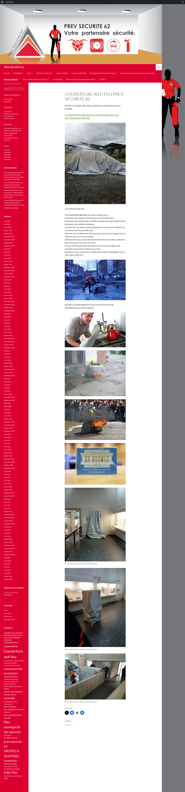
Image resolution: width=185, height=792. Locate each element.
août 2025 (7, 249)
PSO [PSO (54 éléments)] (14, 772)
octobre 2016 (8, 521)
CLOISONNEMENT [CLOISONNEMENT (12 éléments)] (11, 643)
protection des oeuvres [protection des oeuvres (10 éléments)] (11, 766)
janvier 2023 (8, 335)
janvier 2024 (8, 298)
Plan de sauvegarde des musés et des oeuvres (137, 73)
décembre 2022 (9, 338)
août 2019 (7, 434)
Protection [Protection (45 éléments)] (10, 760)
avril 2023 (7, 326)
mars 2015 (7, 573)
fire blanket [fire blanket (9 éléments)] (17, 686)
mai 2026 (7, 221)
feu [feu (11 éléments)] (15, 684)
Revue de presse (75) (11, 114)
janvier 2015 (8, 576)
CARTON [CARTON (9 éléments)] (7, 638)
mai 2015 (7, 567)
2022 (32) (7, 159)
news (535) (7, 111)
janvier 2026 (8, 233)
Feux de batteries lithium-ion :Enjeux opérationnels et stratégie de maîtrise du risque (14, 185)
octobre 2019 (8, 428)
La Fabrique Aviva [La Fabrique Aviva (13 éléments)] (10, 702)
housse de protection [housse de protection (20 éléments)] (13, 691)
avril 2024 (7, 289)
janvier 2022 (8, 366)
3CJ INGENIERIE (57, 79)
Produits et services (43, 73)
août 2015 (7, 558)
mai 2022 (7, 354)
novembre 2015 (9, 548)
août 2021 (7, 379)
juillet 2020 (7, 406)
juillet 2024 (7, 280)
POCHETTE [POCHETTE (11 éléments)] (8, 735)
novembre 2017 (9, 493)
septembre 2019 (9, 431)
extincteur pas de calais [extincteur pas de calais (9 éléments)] (11, 679)
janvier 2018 (8, 490)
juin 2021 (7, 385)
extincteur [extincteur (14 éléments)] (14, 677)
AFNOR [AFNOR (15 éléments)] (7, 633)
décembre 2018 (9, 459)
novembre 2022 (9, 342)
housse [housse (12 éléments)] (6, 689)
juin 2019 (7, 440)
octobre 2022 (8, 345)
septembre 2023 (9, 311)
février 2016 (8, 539)
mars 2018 (7, 484)
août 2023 (7, 314)
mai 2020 (7, 409)
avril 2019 (7, 447)
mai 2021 (7, 388)
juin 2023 (7, 320)
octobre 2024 (8, 274)
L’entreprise (17, 73)
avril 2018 (7, 481)
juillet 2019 (7, 437)
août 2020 (7, 403)
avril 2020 (7, 413)
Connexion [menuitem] (9, 2)
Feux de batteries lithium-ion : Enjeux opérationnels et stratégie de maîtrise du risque (14, 202)
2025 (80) (7, 152)
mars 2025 (7, 258)
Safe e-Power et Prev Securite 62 (35, 79)
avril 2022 (7, 357)
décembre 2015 (9, 545)
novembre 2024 (9, 271)
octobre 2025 (8, 243)
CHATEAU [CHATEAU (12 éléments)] (8, 640)
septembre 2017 (9, 496)
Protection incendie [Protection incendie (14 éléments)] (12, 769)
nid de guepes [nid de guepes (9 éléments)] (8, 704)
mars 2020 (7, 416)
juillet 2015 (7, 561)
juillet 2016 (7, 527)
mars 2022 (7, 360)
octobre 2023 (8, 308)
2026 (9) (7, 150)
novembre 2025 (9, 240)
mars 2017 (7, 508)
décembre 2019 (9, 422)
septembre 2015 (9, 555)
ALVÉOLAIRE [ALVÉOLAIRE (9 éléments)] (14, 633)
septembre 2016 (9, 524)
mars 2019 (7, 450)
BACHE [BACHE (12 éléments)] (7, 635)
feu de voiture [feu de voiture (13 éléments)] (9, 686)
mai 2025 (7, 255)
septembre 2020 (9, 400)
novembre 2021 (9, 369)
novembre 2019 (9, 425)
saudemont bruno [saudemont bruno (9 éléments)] (16, 776)
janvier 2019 (8, 456)
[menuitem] (2, 2)
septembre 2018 (9, 468)
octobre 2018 (8, 465)
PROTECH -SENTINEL (11, 79)
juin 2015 (7, 564)
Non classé (7, 613)
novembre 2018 (9, 462)
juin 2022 (7, 351)
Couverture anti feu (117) (12, 128)
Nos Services (8, 616)
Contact (102, 79)
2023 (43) (7, 157)
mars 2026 (7, 227)
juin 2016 (7, 530)
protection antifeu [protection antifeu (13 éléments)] (10, 764)
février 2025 (8, 261)
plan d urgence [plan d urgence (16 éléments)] (10, 707)
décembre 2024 (9, 267)
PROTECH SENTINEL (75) (12, 131)
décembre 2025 (9, 237)
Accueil (7, 73)
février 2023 (8, 332)
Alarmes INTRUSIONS (78, 73)
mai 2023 (7, 323)
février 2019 (8, 453)
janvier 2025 (8, 264)
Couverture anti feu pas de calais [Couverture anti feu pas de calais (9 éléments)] (14, 661)
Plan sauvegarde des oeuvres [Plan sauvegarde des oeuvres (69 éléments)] (12, 727)
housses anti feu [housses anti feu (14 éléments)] (10, 694)
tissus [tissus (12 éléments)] (6, 778)
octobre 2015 (8, 552)
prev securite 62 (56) (11, 138)
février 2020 (8, 419)
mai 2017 (7, 502)
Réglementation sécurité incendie (102, 73)
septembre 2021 (9, 376)
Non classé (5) (8, 116)
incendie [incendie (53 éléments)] (9, 698)
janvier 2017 (8, 511)
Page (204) (7, 101)
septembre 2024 (9, 277)
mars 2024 (7, 292)
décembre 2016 (9, 514)
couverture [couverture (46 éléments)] (11, 646)
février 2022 (8, 363)
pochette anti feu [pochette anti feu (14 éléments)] (10, 738)
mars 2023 (7, 329)
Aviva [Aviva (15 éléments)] (21, 633)
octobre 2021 (8, 372)
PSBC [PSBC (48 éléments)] (7, 772)
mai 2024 (7, 286)
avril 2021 (7, 391)
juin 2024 (7, 283)
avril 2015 (7, 570)
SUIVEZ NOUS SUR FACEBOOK (14, 588)
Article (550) (8, 99)
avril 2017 (7, 505)
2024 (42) (7, 155)
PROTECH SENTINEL (11, 208)
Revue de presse (62, 73)
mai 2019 (7, 443)
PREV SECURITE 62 (14, 67)
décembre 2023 (9, 301)
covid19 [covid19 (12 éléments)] (7, 677)
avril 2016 (7, 533)
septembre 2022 (9, 348)
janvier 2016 (8, 542)
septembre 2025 (9, 246)
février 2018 (8, 487)
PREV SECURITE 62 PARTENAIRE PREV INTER (80, 79)
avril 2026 (7, 224)
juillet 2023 (7, 317)
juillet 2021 (7, 382)
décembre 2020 (9, 397)
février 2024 (8, 295)
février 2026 (8, 230)
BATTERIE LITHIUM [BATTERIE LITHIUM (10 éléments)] (16, 635)
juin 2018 (7, 474)
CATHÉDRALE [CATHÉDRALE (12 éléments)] (15, 638)
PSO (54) (7, 140)
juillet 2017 (7, 499)
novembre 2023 (9, 304)
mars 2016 (7, 536)
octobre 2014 (8, 579)
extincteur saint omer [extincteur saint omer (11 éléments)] (11, 681)
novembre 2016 (9, 518)
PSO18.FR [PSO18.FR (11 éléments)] (7, 776)
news (29, 73)
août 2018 (7, 471)
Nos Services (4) (9, 118)
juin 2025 (7, 252)
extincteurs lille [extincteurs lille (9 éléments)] (8, 684)
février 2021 (8, 394)
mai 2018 (7, 477)
